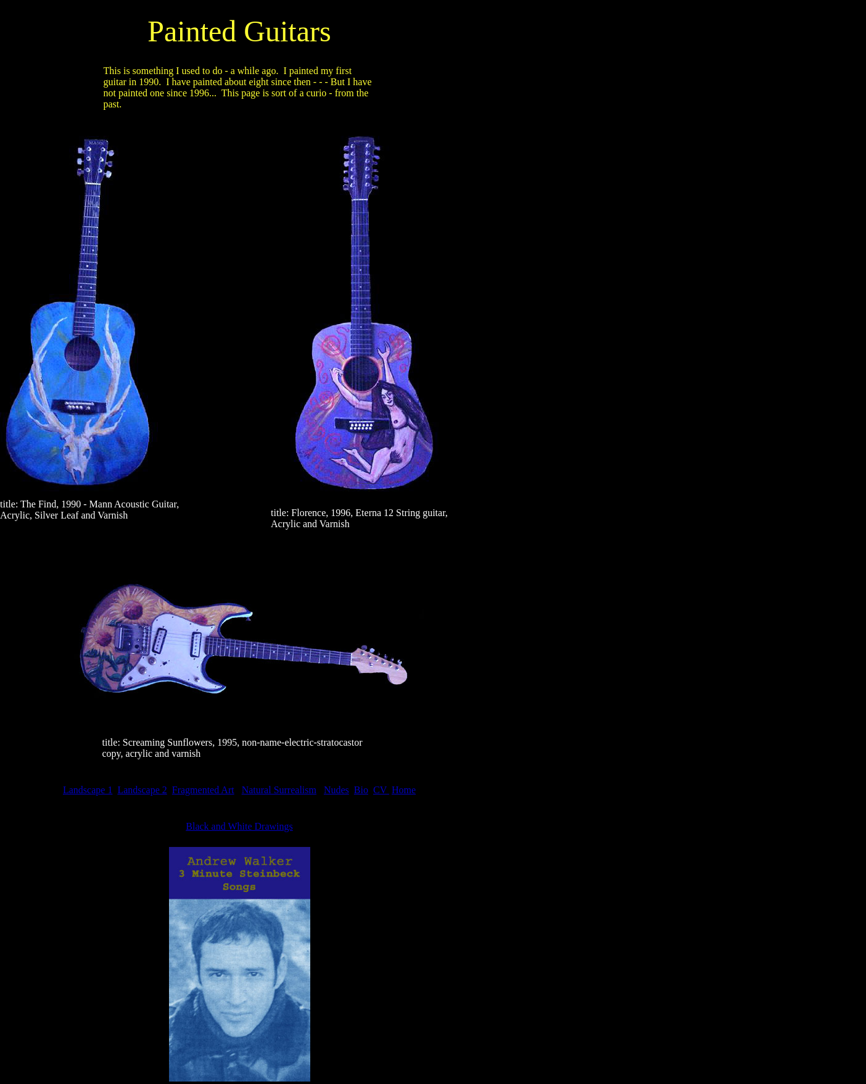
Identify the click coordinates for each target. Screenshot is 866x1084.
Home (404, 790)
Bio (361, 790)
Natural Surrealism (279, 790)
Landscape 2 (142, 790)
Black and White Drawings (239, 826)
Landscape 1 (87, 790)
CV (381, 790)
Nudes (336, 790)
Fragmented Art (203, 790)
